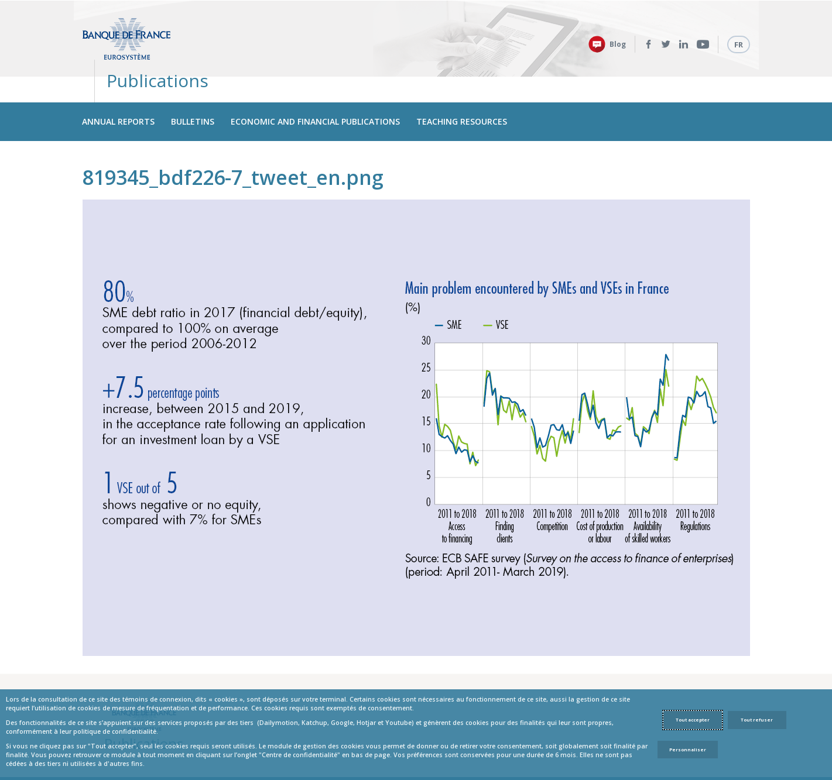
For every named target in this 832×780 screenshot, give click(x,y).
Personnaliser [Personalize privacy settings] (687, 749)
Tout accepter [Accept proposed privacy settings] (693, 720)
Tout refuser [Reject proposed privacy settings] (757, 720)
